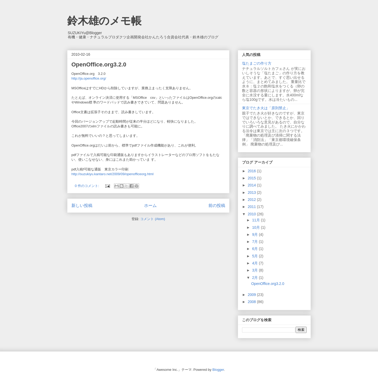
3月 (255, 270)
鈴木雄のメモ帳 (104, 21)
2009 (252, 295)
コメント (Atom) (152, 219)
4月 (255, 263)
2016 (252, 171)
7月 (255, 242)
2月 (255, 277)
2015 (252, 178)
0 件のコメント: (87, 186)
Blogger (218, 370)
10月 (256, 227)
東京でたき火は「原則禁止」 (266, 108)
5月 (255, 256)
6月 (255, 249)
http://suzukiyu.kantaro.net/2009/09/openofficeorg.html (112, 174)
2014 (252, 185)
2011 (252, 207)
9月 (255, 234)
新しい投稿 (81, 205)
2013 (252, 192)
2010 (252, 214)
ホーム (150, 205)
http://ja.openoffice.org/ (88, 78)
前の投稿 (216, 205)
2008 (252, 302)
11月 (256, 220)
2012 (252, 199)
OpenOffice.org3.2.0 (98, 64)
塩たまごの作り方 (256, 63)
